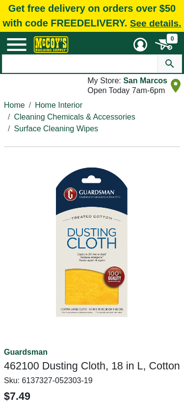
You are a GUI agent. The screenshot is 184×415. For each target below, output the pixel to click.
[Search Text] (80, 63)
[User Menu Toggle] (140, 44)
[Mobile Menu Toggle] (16, 44)
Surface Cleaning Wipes (56, 128)
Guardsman (26, 352)
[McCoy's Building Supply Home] (51, 44)
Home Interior (58, 105)
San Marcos (145, 80)
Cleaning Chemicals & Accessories (74, 117)
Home (14, 105)
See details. (156, 23)
